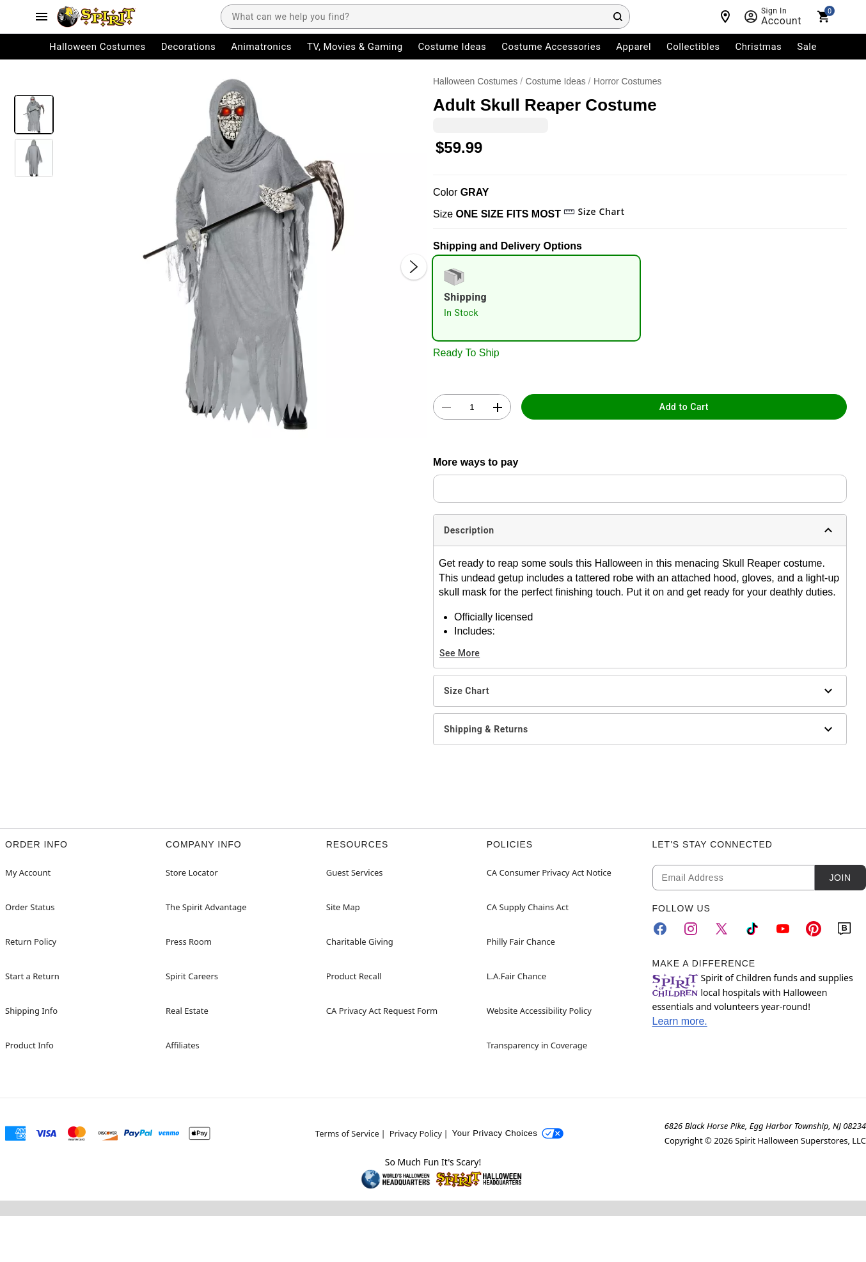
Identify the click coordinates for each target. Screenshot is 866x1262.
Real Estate (187, 1010)
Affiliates (183, 1045)
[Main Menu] (41, 16)
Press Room (189, 941)
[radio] (536, 298)
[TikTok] (752, 929)
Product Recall (354, 976)
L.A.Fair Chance (516, 976)
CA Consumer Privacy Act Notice (549, 872)
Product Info (29, 1045)
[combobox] (425, 16)
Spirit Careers (192, 976)
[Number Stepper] (472, 407)
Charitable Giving (359, 941)
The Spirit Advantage (206, 907)
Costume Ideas (556, 81)
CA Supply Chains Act (528, 907)
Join (840, 877)
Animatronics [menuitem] (261, 46)
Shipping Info (31, 1010)
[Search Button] (617, 16)
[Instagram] (690, 929)
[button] (243, 254)
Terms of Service (347, 1133)
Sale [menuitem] (807, 46)
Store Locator (192, 872)
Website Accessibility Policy (539, 1010)
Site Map (343, 907)
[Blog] (844, 929)
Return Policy (30, 941)
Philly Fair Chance (521, 941)
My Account (28, 872)
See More (459, 653)
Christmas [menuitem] (759, 46)
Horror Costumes (628, 81)
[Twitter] (721, 929)
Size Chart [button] (593, 211)
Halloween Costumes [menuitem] (97, 46)
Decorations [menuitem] (188, 46)
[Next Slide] (414, 267)
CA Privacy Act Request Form (381, 1010)
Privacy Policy (416, 1133)
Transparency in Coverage (537, 1045)
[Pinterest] (813, 929)
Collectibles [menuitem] (693, 46)
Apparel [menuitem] (633, 46)
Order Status (29, 907)
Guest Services (354, 872)
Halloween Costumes (475, 81)
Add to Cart (684, 407)
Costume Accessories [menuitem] (551, 46)
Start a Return (32, 976)
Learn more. (679, 1021)
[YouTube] (783, 929)
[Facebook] (660, 929)
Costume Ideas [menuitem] (452, 46)
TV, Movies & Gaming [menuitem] (355, 46)
